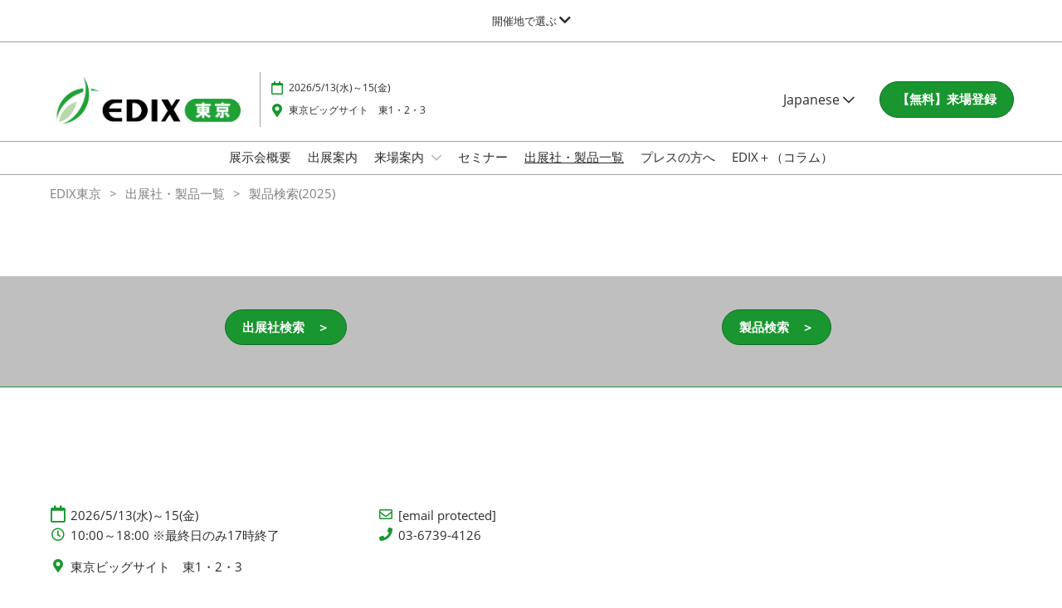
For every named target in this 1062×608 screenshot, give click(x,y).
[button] (946, 99)
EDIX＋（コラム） (782, 156)
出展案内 (333, 156)
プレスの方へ (678, 156)
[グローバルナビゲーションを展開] (531, 20)
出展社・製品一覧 (574, 156)
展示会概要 (260, 156)
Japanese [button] (819, 99)
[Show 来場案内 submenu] (436, 157)
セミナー (483, 156)
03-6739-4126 (439, 535)
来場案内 (400, 156)
